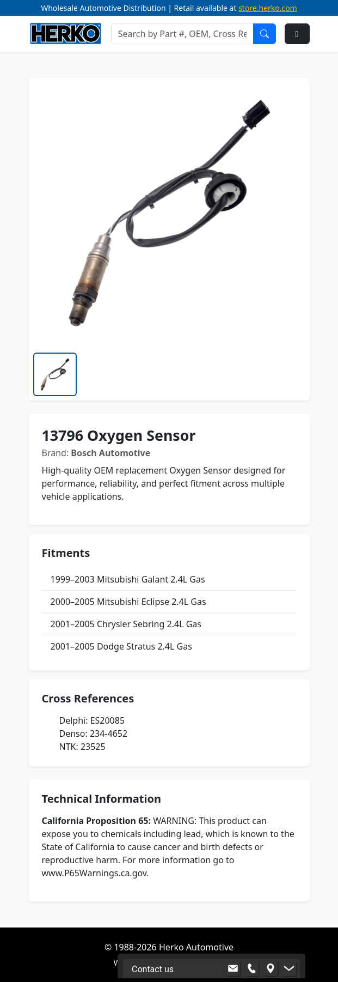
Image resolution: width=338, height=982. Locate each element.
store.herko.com (267, 8)
